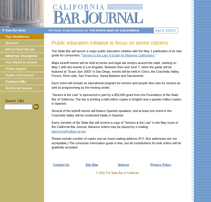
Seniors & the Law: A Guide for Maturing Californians (118, 55)
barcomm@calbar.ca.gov (69, 131)
